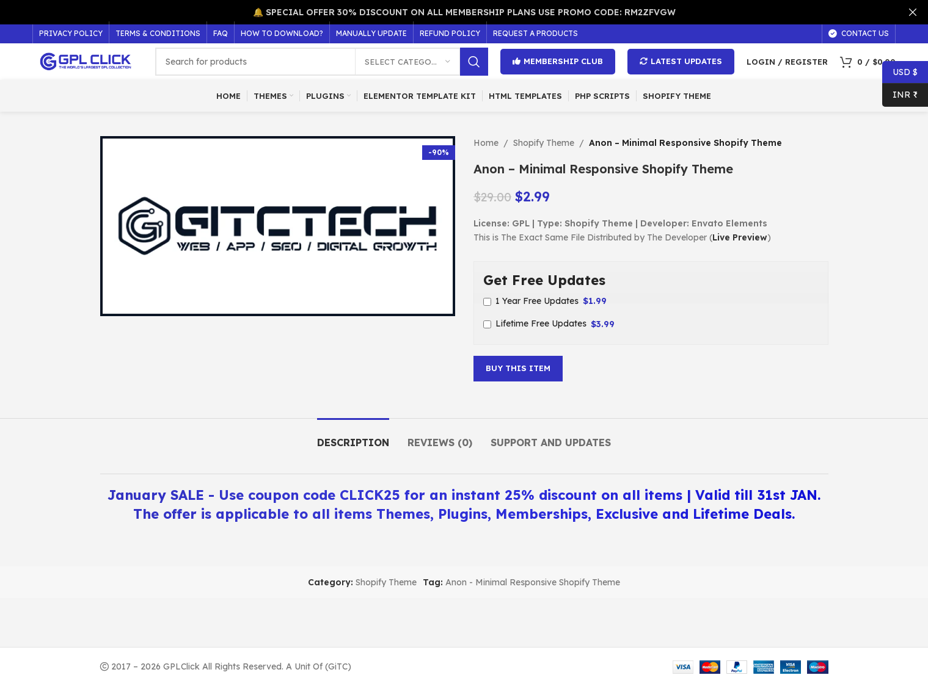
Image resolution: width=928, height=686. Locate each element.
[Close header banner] (912, 12)
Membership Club (558, 61)
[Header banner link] (445, 12)
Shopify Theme (543, 142)
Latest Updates (681, 61)
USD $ (900, 72)
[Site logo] (87, 61)
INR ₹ (900, 95)
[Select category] (407, 61)
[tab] (353, 436)
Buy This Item (518, 368)
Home (486, 142)
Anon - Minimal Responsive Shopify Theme (532, 582)
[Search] (321, 62)
